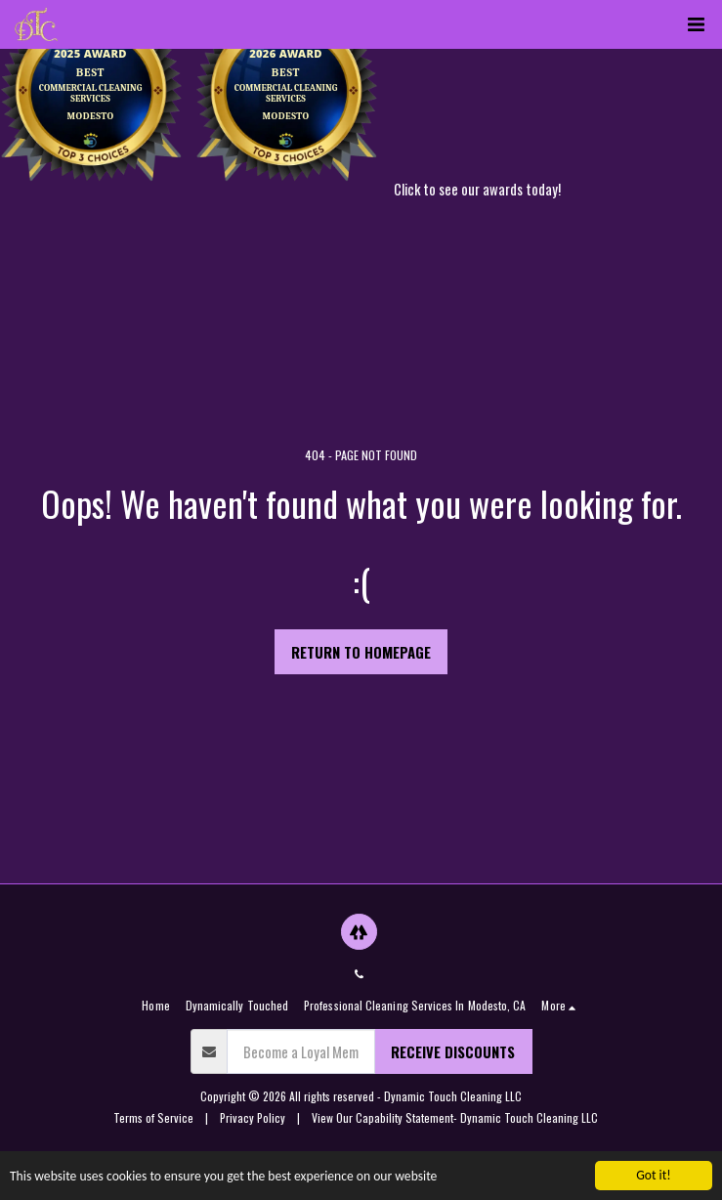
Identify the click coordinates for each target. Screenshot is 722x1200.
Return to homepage (361, 652)
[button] (695, 24)
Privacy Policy (252, 1117)
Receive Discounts (453, 1051)
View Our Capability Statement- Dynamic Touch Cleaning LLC (455, 1117)
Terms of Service (153, 1117)
